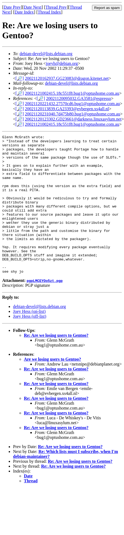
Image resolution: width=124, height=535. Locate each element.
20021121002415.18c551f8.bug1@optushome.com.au (72, 93)
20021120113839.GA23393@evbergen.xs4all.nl (67, 108)
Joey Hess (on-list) (29, 339)
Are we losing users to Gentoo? (52, 387)
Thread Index (49, 12)
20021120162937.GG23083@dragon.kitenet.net (67, 78)
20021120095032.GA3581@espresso (78, 98)
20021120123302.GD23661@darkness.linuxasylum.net (73, 119)
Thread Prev (56, 7)
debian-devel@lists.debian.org (46, 53)
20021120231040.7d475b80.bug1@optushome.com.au (72, 114)
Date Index (24, 12)
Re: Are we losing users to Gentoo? (56, 363)
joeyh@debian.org (62, 63)
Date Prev (12, 7)
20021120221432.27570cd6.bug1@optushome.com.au (72, 103)
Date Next (33, 7)
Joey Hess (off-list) (29, 344)
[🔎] (19, 78)
